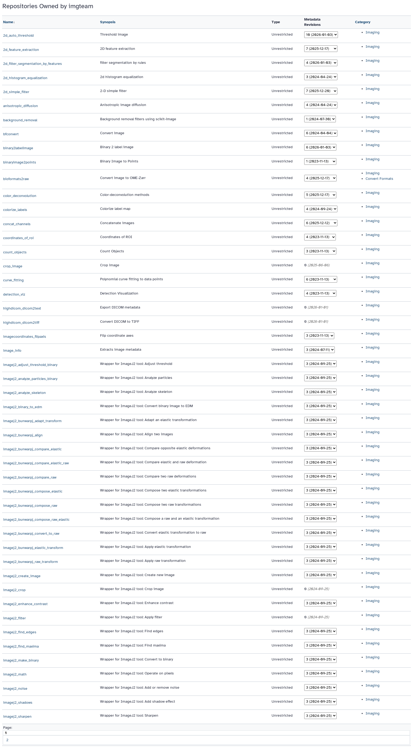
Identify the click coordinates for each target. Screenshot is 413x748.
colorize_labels (15, 209)
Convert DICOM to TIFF (119, 321)
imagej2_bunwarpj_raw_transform (30, 561)
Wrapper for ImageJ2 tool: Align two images (136, 434)
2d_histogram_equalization (25, 78)
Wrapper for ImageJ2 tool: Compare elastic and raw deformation (153, 462)
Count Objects (112, 251)
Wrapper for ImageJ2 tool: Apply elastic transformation (145, 546)
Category (362, 22)
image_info (12, 350)
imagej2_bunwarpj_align (23, 435)
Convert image (112, 133)
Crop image (109, 265)
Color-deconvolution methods (124, 194)
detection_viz (14, 294)
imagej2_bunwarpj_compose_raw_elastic (36, 519)
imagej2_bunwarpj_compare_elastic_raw (36, 463)
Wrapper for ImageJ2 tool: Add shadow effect (137, 701)
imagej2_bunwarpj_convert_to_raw (31, 533)
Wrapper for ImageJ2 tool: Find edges (131, 631)
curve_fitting (13, 280)
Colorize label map (115, 208)
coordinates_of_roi (18, 238)
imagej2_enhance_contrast (25, 604)
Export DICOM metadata (120, 307)
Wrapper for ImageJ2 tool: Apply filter (131, 617)
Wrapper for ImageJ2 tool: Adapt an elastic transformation (148, 420)
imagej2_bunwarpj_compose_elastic (32, 491)
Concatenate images (117, 223)
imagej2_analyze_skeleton (24, 392)
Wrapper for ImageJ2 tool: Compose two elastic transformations (153, 490)
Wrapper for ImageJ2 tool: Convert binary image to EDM (146, 406)
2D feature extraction (117, 48)
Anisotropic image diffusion (123, 105)
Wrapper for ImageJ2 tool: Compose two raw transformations (150, 504)
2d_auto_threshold (18, 35)
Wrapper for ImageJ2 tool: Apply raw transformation (143, 560)
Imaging (373, 32)
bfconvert (11, 134)
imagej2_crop (14, 590)
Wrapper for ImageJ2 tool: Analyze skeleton (136, 391)
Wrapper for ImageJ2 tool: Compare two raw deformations (148, 476)
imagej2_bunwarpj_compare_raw (29, 477)
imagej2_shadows (17, 702)
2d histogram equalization (121, 77)
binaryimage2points (19, 162)
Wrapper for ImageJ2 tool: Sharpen (129, 715)
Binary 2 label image (117, 147)
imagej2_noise (15, 688)
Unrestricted (282, 34)
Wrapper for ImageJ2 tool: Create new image (137, 575)
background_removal (20, 120)
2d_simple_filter (16, 92)
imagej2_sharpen (17, 716)
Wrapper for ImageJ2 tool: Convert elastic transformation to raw (153, 532)
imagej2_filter (14, 618)
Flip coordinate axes (117, 335)
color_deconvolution (19, 196)
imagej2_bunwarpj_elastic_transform (33, 548)
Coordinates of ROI (116, 237)
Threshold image (114, 34)
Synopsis (107, 22)
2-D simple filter (113, 91)
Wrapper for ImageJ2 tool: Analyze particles (136, 377)
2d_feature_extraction (21, 49)
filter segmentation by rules (123, 62)
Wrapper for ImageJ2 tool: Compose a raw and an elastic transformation (159, 518)
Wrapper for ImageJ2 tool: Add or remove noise (139, 687)
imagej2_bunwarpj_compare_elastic (32, 449)
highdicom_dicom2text (22, 308)
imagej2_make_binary (21, 660)
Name (8, 22)
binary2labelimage (18, 148)
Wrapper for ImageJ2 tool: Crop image (132, 589)
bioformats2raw (16, 179)
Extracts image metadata (120, 349)
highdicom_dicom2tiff (21, 322)
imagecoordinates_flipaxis (24, 336)
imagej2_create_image (22, 576)
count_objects (15, 252)
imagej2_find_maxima (21, 646)
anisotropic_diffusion (20, 106)
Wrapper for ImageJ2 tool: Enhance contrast (137, 603)
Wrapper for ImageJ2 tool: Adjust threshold (136, 363)
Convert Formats (379, 178)
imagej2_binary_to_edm (22, 407)
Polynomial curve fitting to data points (131, 279)
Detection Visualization (119, 293)
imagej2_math (15, 674)
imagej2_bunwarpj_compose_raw (30, 505)
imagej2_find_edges (19, 632)
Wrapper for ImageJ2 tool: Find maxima (133, 645)
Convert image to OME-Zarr (123, 178)
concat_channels (17, 224)
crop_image (12, 266)
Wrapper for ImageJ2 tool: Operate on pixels (137, 673)
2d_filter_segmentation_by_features (32, 63)
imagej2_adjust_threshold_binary (30, 365)
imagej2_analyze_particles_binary (30, 379)
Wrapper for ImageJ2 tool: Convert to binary (136, 659)
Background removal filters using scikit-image (138, 119)
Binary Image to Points (119, 161)
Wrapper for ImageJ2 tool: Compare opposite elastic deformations (155, 448)
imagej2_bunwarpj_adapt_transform (32, 421)
